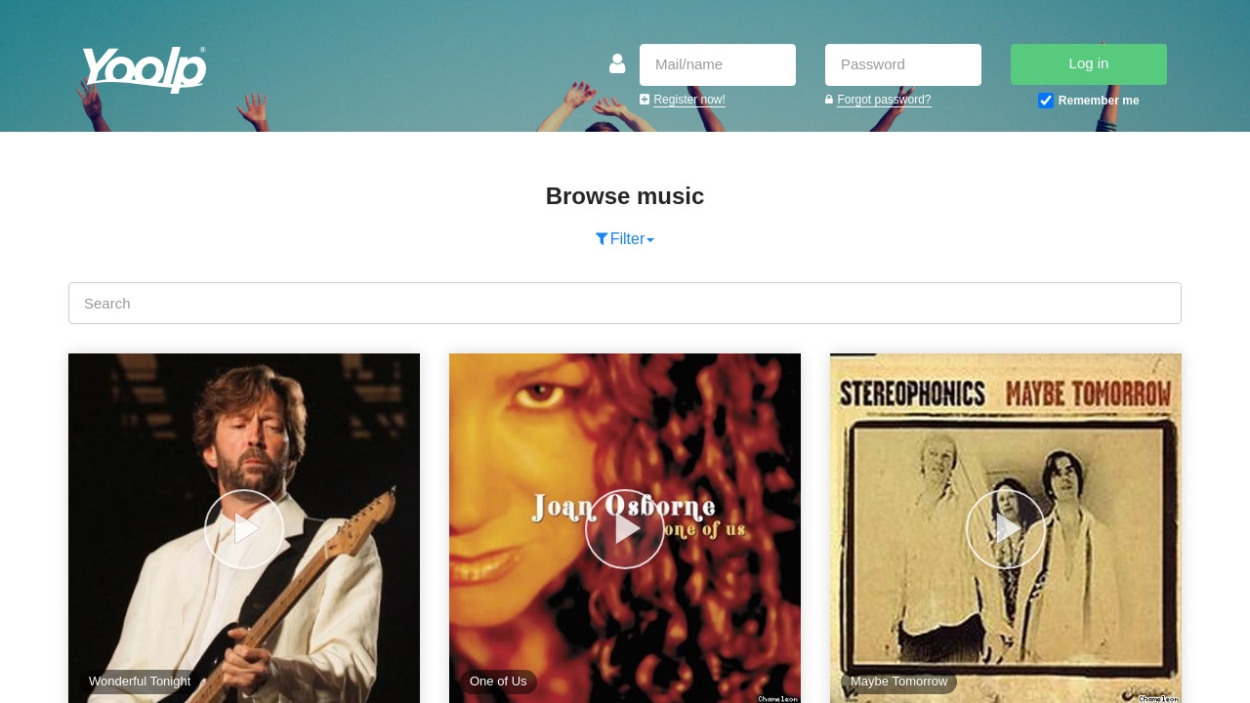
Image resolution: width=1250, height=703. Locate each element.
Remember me (1099, 100)
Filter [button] (625, 238)
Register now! (689, 99)
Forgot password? (884, 99)
